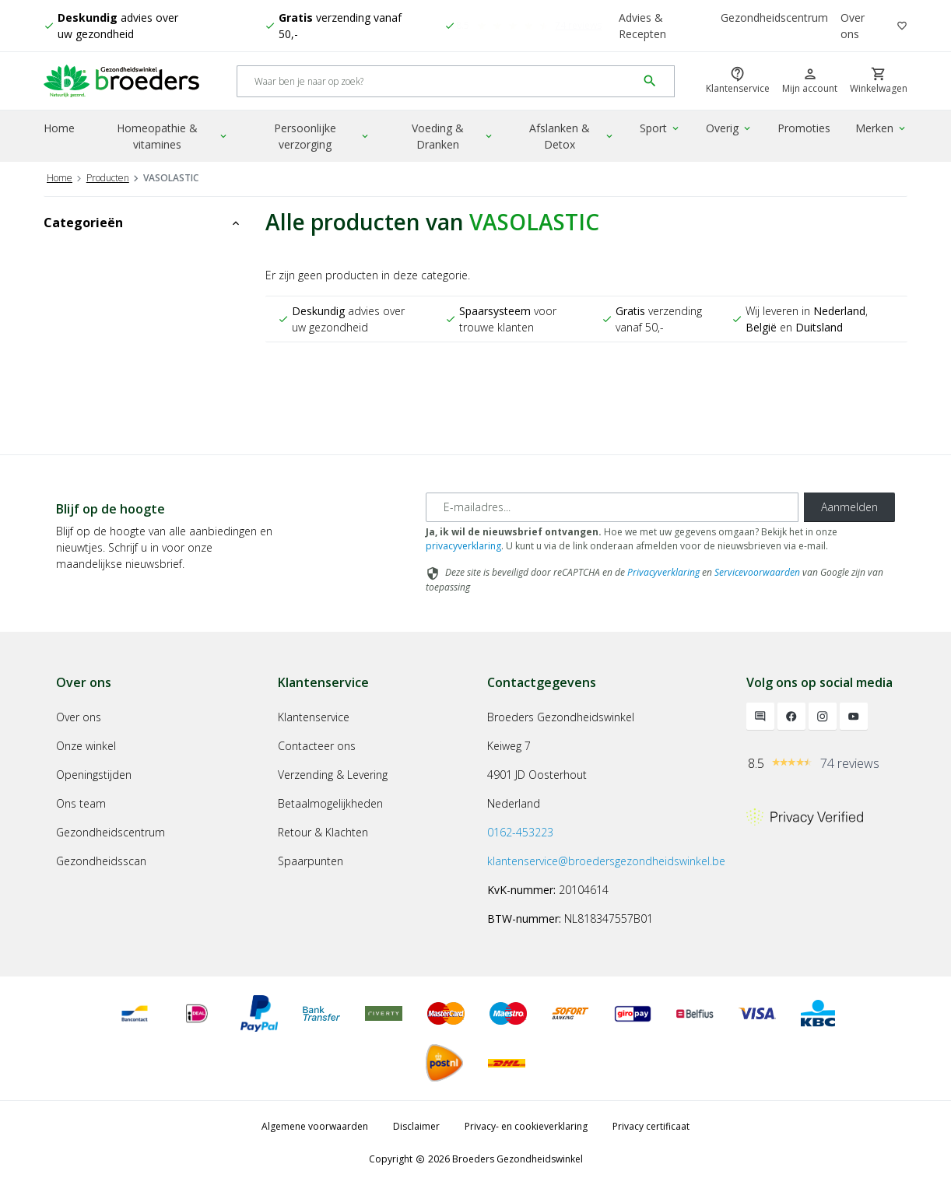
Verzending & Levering (333, 774)
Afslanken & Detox (572, 136)
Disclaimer (416, 1126)
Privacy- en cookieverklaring (526, 1126)
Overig (729, 128)
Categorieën (143, 222)
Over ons (852, 25)
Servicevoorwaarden (757, 572)
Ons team (81, 803)
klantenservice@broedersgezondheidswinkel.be (606, 861)
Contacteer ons (317, 745)
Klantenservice (313, 717)
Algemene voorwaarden (314, 1126)
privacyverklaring (463, 545)
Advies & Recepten (642, 25)
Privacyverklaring (663, 572)
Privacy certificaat (651, 1126)
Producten (107, 177)
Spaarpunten (310, 861)
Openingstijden (94, 774)
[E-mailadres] (612, 507)
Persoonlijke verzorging (322, 136)
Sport (660, 128)
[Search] (437, 81)
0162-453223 (520, 832)
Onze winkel (86, 745)
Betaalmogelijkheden (330, 803)
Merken (881, 128)
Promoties (803, 128)
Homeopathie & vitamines (173, 136)
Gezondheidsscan (101, 861)
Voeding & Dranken (453, 136)
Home (59, 128)
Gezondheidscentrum (774, 17)
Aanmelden (849, 507)
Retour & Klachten (323, 832)
